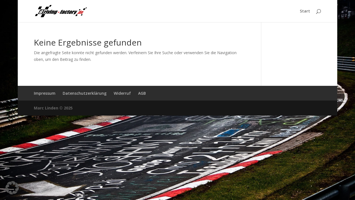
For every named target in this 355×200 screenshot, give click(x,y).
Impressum (44, 93)
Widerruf (122, 93)
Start (305, 11)
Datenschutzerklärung (84, 93)
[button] (12, 188)
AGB (142, 93)
